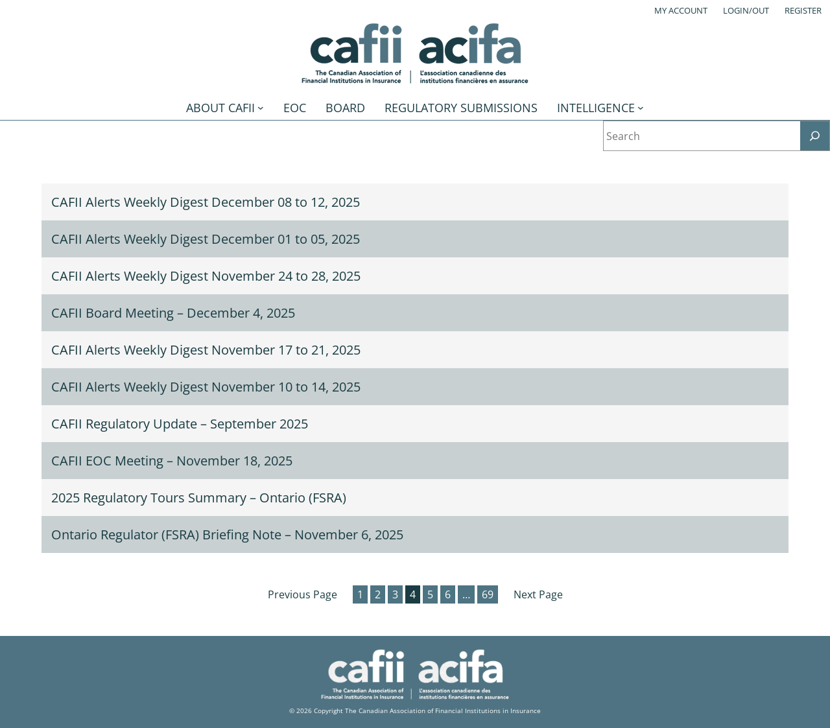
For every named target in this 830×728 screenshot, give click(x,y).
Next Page (538, 594)
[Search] (814, 135)
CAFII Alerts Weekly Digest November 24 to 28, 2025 (206, 276)
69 (487, 594)
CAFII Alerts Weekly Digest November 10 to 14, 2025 (206, 386)
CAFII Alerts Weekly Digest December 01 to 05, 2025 (205, 239)
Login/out (746, 10)
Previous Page (302, 594)
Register (803, 10)
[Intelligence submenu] (640, 107)
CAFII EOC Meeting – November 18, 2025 (171, 460)
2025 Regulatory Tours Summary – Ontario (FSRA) (198, 497)
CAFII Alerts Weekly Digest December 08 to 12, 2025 (205, 202)
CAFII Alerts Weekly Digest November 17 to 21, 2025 (206, 349)
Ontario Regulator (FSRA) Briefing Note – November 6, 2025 (227, 534)
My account (680, 10)
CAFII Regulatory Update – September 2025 (179, 423)
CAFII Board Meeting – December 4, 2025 (173, 313)
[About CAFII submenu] (260, 107)
